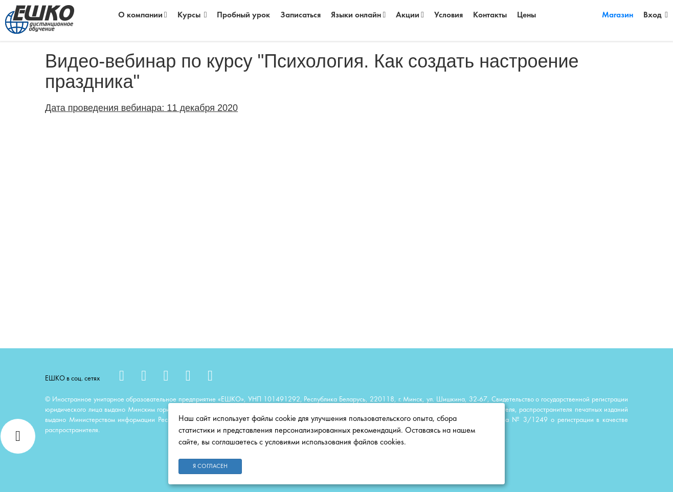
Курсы (192, 15)
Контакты (490, 15)
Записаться (300, 15)
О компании (142, 15)
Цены (526, 15)
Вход (655, 15)
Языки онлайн (358, 15)
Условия (448, 15)
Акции (410, 15)
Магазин (617, 15)
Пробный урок (243, 15)
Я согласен (210, 466)
